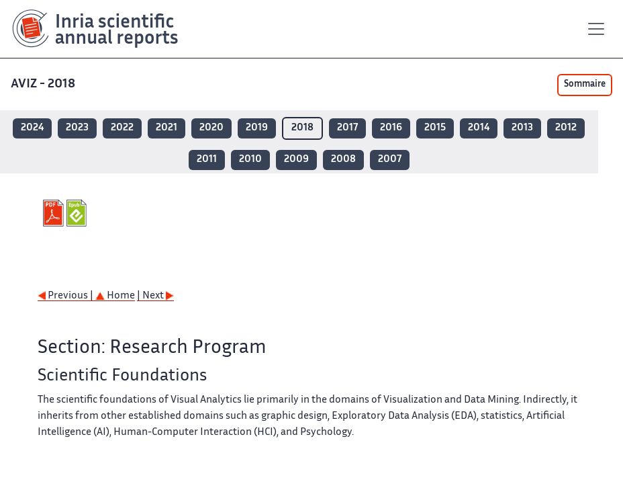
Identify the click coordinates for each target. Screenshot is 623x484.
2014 (478, 128)
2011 (207, 159)
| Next (155, 296)
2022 (122, 128)
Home (115, 296)
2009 (296, 159)
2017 (347, 128)
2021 (166, 128)
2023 (77, 128)
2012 (566, 128)
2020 (211, 128)
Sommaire (585, 85)
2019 (257, 128)
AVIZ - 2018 (44, 84)
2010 (250, 159)
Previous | (66, 296)
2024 (32, 128)
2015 (435, 128)
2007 (389, 159)
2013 (522, 128)
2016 (391, 128)
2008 (343, 159)
